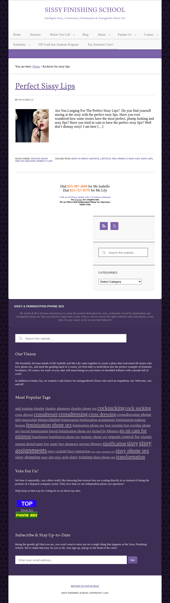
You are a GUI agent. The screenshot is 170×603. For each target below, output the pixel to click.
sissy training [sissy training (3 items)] (80, 457)
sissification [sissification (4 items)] (114, 443)
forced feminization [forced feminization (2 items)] (34, 431)
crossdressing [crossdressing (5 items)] (73, 414)
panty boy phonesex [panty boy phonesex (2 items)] (64, 444)
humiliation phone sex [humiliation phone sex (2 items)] (64, 437)
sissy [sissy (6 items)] (132, 443)
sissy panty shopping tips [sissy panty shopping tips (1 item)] (103, 451)
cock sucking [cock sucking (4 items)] (138, 408)
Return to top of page (85, 586)
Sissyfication (39, 158)
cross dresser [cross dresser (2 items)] (24, 415)
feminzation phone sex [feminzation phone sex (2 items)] (88, 425)
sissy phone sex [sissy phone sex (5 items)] (132, 451)
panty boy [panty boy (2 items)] (43, 444)
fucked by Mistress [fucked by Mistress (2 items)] (105, 431)
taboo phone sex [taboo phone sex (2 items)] (104, 457)
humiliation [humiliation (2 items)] (40, 437)
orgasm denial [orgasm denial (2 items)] (25, 444)
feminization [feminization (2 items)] (70, 420)
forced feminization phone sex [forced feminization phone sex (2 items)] (70, 431)
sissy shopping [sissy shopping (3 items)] (27, 457)
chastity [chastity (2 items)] (38, 408)
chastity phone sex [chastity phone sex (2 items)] (84, 408)
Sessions (78, 199)
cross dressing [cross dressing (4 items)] (102, 414)
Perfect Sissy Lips (45, 86)
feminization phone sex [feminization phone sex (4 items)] (49, 425)
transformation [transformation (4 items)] (130, 457)
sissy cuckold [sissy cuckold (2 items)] (57, 451)
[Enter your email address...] (71, 559)
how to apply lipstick (85, 158)
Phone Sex (27, 510)
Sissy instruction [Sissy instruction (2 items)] (78, 451)
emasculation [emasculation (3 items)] (49, 419)
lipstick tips (108, 158)
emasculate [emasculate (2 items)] (29, 420)
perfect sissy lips (129, 158)
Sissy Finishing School (85, 10)
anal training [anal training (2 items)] (24, 408)
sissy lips (147, 158)
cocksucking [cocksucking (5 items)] (110, 408)
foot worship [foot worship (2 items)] (114, 425)
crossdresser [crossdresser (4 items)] (46, 414)
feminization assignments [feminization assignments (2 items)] (97, 420)
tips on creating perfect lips (33, 161)
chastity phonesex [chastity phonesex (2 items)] (57, 408)
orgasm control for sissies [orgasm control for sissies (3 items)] (130, 436)
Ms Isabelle (26, 100)
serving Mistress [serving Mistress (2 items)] (90, 444)
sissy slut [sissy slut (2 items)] (47, 457)
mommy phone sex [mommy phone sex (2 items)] (94, 437)
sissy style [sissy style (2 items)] (61, 457)
